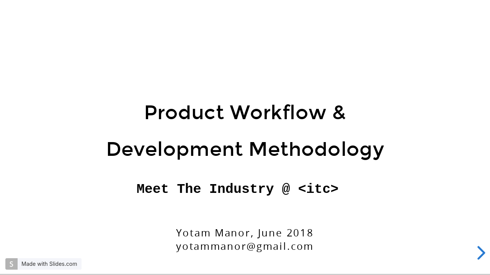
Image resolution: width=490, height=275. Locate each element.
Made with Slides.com (49, 263)
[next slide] (480, 253)
